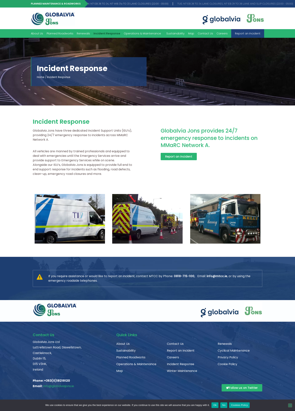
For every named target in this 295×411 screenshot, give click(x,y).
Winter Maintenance (182, 371)
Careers (222, 33)
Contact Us (205, 33)
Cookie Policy (227, 364)
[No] (290, 405)
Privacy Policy (228, 357)
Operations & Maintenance (143, 33)
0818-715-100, (184, 276)
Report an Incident (247, 33)
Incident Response (107, 33)
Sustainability (175, 33)
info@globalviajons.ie (58, 386)
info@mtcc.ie (217, 276)
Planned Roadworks (60, 33)
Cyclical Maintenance (234, 350)
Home (40, 77)
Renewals (83, 33)
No (223, 405)
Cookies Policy (239, 405)
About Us (37, 33)
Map (191, 33)
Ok (215, 405)
